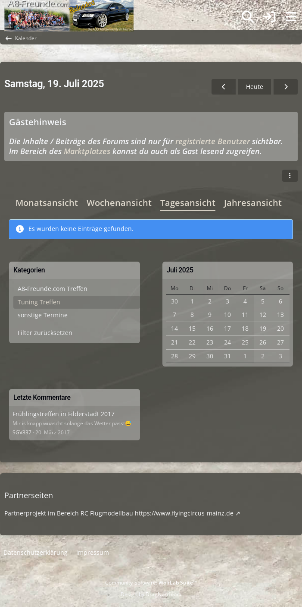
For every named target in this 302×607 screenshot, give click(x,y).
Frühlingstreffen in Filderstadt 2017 (63, 414)
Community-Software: (151, 582)
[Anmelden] (269, 17)
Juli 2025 (180, 270)
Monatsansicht (47, 203)
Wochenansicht (119, 203)
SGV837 (21, 432)
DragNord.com (163, 594)
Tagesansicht (187, 203)
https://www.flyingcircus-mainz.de (184, 513)
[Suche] (247, 16)
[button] (290, 176)
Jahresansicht (253, 203)
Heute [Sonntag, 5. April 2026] (254, 86)
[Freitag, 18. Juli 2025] (224, 87)
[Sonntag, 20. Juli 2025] (286, 87)
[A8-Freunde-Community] (69, 8)
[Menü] (290, 16)
